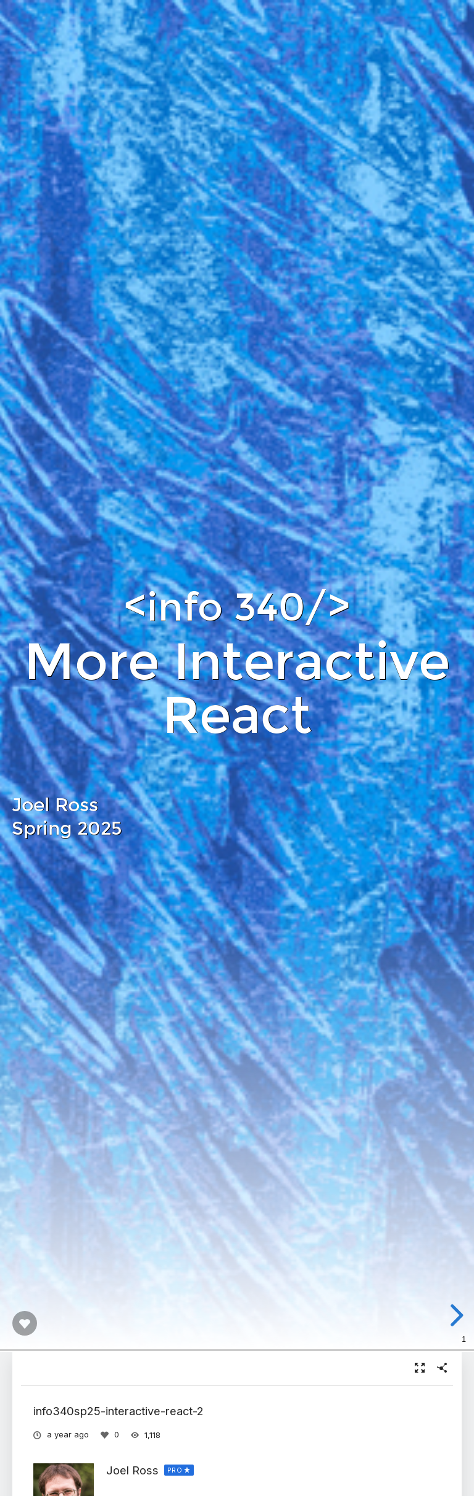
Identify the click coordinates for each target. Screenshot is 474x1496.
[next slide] (460, 1315)
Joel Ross (132, 1470)
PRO (175, 1470)
